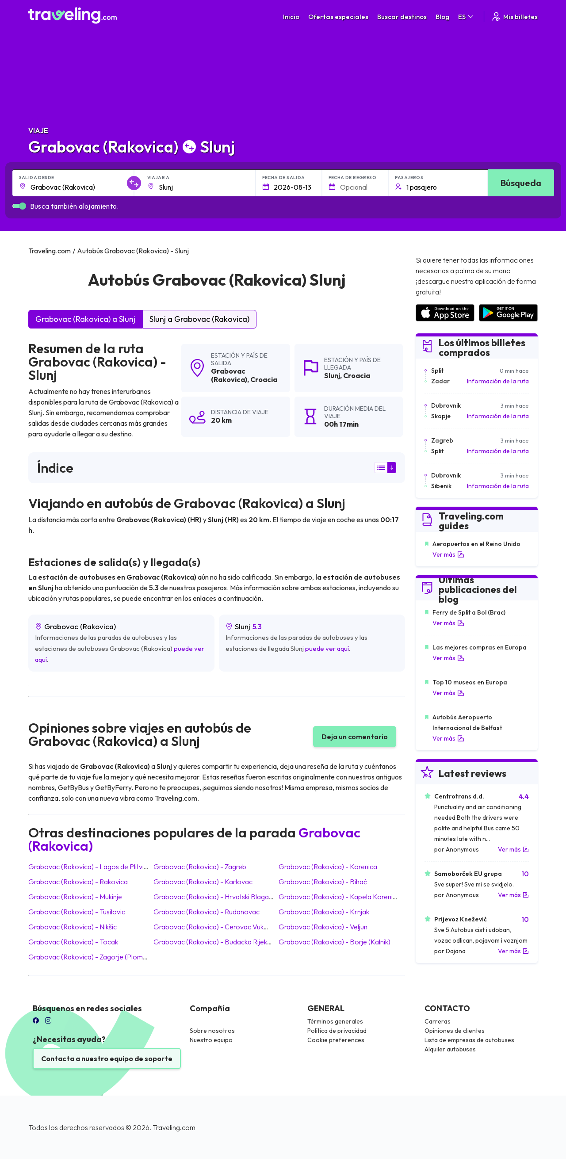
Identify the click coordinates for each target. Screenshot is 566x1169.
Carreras (437, 1021)
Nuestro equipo (211, 1040)
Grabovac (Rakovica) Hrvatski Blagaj (211, 896)
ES (466, 16)
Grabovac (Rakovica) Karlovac (202, 881)
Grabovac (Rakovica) (229, 375)
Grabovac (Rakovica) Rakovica (78, 881)
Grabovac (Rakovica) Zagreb (199, 866)
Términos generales (335, 1021)
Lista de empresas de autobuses (469, 1040)
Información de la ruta (498, 381)
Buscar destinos (402, 16)
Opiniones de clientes (454, 1031)
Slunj (332, 375)
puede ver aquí (327, 648)
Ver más (448, 554)
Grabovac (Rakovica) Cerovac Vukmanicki (219, 926)
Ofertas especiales (338, 16)
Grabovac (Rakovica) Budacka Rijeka (212, 941)
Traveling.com (174, 1127)
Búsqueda (521, 182)
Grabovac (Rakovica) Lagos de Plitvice (89, 866)
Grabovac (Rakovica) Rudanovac (206, 911)
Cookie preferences (335, 1040)
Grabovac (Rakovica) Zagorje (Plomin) (89, 956)
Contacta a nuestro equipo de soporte (106, 1058)
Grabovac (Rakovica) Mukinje (75, 896)
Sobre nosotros (212, 1031)
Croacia (263, 379)
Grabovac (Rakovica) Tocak (73, 941)
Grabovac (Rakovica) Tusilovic (76, 911)
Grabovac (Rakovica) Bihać (323, 881)
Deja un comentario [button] (354, 736)
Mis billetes (514, 16)
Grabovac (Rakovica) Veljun (323, 926)
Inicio (291, 16)
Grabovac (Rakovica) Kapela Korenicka (341, 896)
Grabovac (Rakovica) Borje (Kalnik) (334, 941)
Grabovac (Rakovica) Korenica (328, 866)
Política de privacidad (337, 1031)
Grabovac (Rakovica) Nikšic (72, 926)
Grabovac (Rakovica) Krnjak (324, 911)
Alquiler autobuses (450, 1049)
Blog (442, 16)
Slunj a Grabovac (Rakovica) (199, 319)
